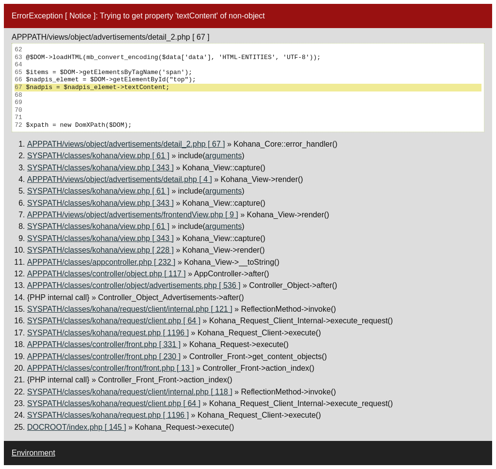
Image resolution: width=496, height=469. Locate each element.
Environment (33, 453)
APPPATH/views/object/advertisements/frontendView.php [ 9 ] (132, 215)
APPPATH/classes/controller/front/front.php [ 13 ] (110, 368)
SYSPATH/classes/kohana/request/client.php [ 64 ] (114, 321)
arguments (223, 155)
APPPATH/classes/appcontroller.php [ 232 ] (101, 262)
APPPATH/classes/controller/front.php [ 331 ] (104, 344)
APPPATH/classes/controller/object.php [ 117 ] (106, 274)
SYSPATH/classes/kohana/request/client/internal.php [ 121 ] (129, 309)
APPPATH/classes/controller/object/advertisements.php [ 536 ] (134, 285)
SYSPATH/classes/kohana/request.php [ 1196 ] (108, 333)
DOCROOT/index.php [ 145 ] (76, 427)
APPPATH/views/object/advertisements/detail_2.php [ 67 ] (126, 144)
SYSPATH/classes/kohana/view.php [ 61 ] (98, 155)
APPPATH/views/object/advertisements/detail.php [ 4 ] (119, 179)
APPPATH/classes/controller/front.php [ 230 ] (104, 356)
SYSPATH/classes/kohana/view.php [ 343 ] (100, 168)
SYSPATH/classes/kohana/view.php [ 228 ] (100, 250)
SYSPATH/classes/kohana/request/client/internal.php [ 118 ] (129, 392)
